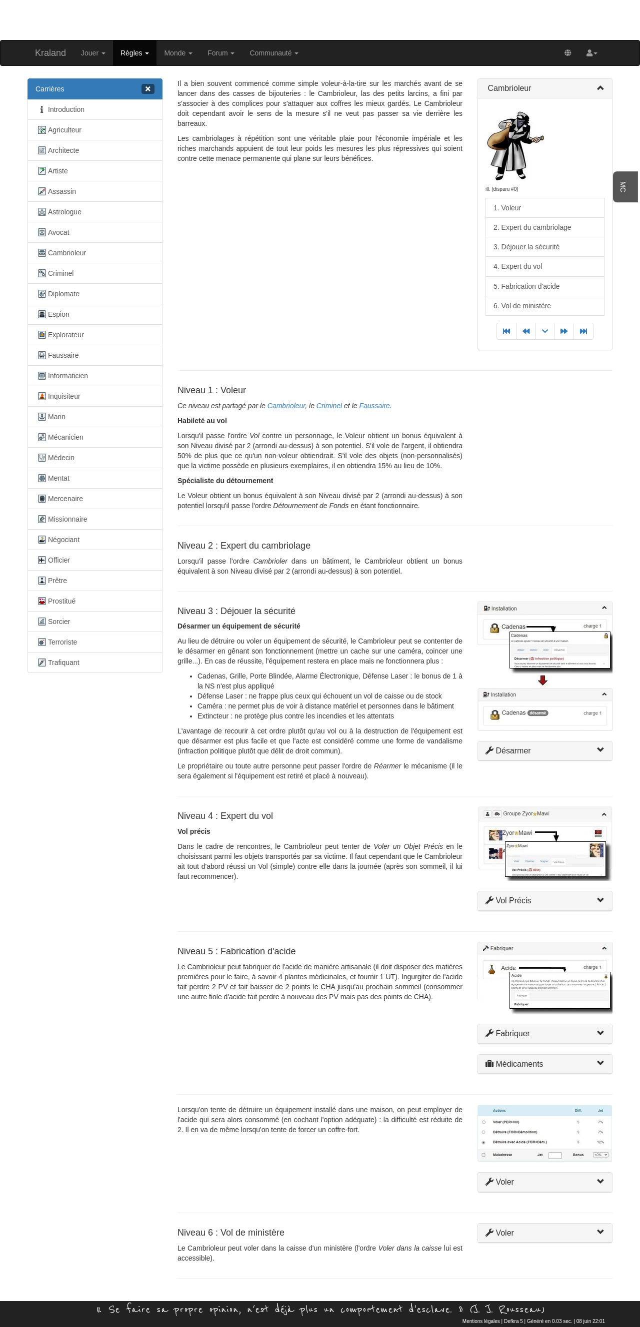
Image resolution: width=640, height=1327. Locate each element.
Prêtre (51, 581)
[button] (592, 52)
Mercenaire (59, 499)
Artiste (52, 171)
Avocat (53, 232)
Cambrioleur (61, 253)
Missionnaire (62, 519)
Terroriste (56, 642)
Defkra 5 (513, 1321)
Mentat (53, 478)
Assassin (56, 191)
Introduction (60, 109)
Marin (51, 417)
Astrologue (59, 212)
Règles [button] (134, 53)
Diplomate (58, 294)
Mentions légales (481, 1321)
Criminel (55, 273)
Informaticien (62, 376)
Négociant (58, 540)
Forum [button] (221, 53)
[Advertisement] (320, 19)
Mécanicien (60, 437)
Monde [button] (178, 53)
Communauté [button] (274, 53)
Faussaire (57, 355)
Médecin (55, 458)
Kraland (50, 53)
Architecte (57, 150)
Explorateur (60, 335)
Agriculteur (59, 130)
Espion (53, 314)
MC (623, 186)
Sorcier (53, 622)
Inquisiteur (58, 396)
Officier (53, 560)
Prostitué (56, 601)
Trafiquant (58, 662)
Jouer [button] (93, 53)
